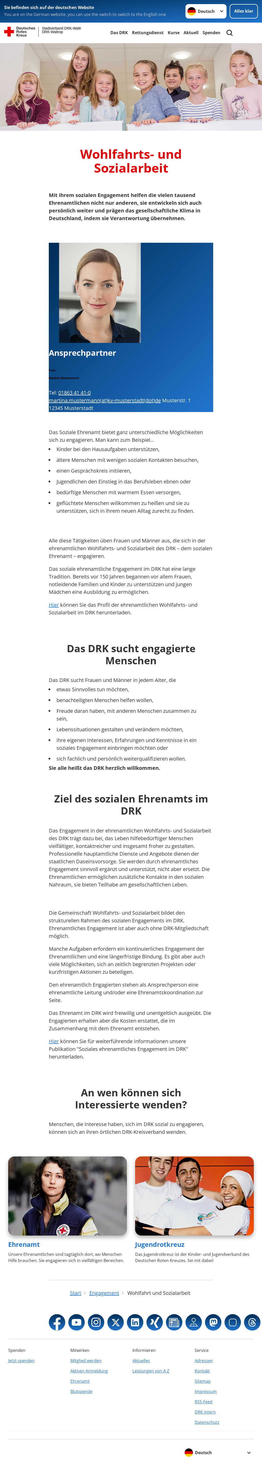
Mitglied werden (85, 1360)
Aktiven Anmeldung (89, 1371)
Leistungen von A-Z (151, 1371)
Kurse (174, 32)
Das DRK (119, 32)
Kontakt (202, 1371)
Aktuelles (141, 1360)
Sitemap (203, 1381)
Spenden (211, 32)
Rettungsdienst (148, 32)
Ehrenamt (24, 1244)
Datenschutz (207, 1422)
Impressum (206, 1391)
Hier (54, 604)
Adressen (204, 1360)
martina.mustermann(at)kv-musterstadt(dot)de (105, 400)
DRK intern (205, 1412)
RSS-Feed (203, 1402)
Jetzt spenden (21, 1360)
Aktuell (191, 32)
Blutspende (81, 1391)
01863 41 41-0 (74, 392)
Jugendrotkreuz (159, 1244)
